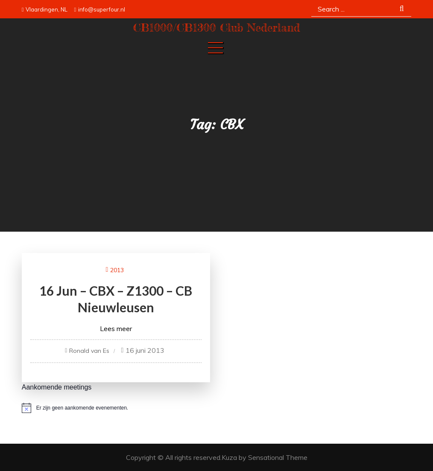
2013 (117, 270)
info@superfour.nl (99, 9)
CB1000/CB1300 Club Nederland (216, 27)
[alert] (217, 408)
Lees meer (116, 328)
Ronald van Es (89, 351)
